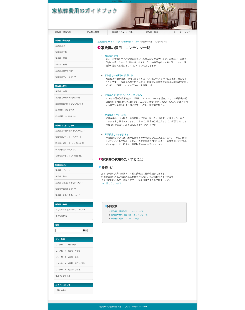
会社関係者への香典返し (65, 150)
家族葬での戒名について (65, 189)
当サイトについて (182, 32)
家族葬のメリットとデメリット (68, 137)
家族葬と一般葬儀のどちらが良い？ (70, 131)
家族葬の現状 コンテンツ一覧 (125, 218)
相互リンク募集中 (62, 276)
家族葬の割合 (61, 176)
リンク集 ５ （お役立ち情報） (68, 269)
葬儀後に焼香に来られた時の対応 (69, 143)
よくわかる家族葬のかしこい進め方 (70, 209)
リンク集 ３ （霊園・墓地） (67, 257)
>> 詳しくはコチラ (111, 183)
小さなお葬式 (61, 216)
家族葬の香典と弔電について (67, 195)
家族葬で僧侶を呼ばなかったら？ (69, 183)
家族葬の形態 (61, 58)
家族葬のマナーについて (65, 77)
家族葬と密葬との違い (64, 71)
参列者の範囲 (61, 64)
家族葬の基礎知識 (63, 32)
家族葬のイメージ (62, 170)
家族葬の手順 (61, 52)
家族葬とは (60, 46)
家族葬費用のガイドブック (109, 42)
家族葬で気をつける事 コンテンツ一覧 (129, 215)
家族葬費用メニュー (130, 42)
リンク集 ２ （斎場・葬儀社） (68, 251)
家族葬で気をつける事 (122, 32)
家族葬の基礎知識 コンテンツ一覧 (127, 211)
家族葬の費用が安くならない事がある (123, 95)
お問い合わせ (61, 290)
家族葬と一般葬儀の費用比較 (119, 75)
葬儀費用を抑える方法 (116, 115)
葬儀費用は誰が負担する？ (118, 134)
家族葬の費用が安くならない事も (69, 104)
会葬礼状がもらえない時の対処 (68, 156)
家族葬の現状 (152, 32)
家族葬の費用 (93, 32)
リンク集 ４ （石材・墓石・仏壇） (70, 263)
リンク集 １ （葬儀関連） (66, 244)
